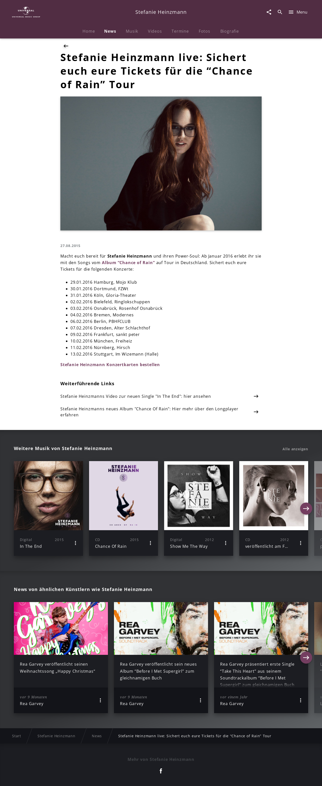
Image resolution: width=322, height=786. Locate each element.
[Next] (306, 509)
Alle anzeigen (295, 449)
